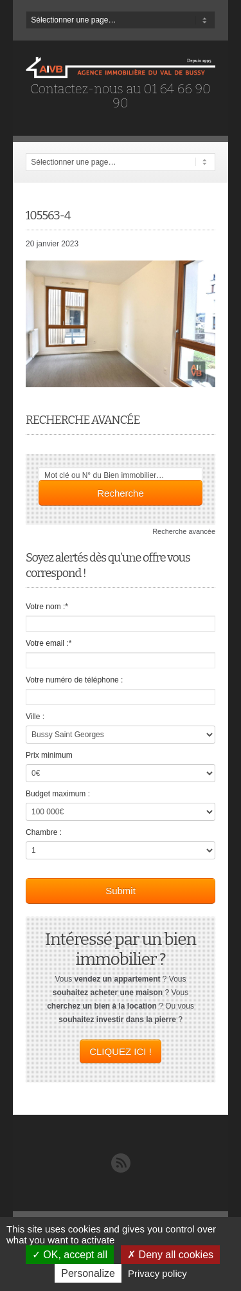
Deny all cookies (170, 1254)
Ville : (35, 716)
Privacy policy (157, 1273)
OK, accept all (69, 1254)
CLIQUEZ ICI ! (120, 1051)
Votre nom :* (47, 606)
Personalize (88, 1273)
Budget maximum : (58, 793)
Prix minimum (49, 755)
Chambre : (44, 832)
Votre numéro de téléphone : (74, 679)
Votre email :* (48, 643)
